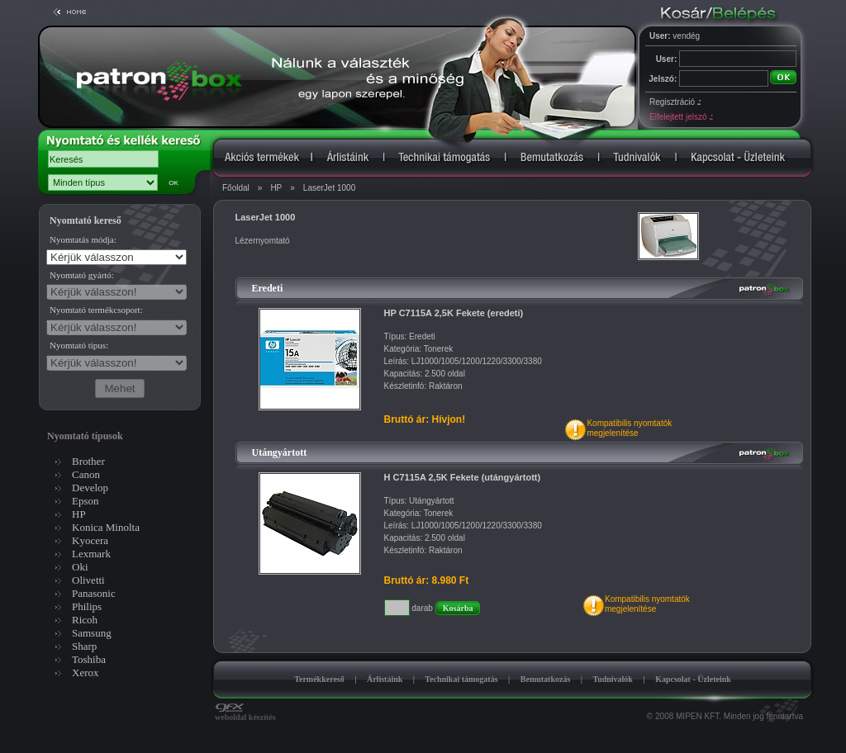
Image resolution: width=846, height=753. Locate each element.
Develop (90, 487)
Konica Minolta (106, 527)
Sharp (84, 646)
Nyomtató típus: (79, 345)
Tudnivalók (612, 679)
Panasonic (94, 593)
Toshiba (89, 659)
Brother (88, 461)
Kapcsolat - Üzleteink (693, 679)
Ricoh (84, 619)
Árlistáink (384, 679)
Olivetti (88, 580)
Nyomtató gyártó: (82, 275)
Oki (80, 567)
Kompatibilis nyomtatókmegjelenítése (629, 428)
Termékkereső (319, 679)
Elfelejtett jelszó (680, 116)
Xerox (85, 672)
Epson (85, 501)
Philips (87, 606)
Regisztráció (675, 102)
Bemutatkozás (545, 679)
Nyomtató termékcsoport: (96, 310)
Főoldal (236, 187)
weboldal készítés (245, 713)
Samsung (92, 633)
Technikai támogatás (461, 679)
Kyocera (90, 540)
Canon (86, 474)
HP (276, 187)
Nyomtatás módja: (83, 239)
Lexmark (91, 553)
